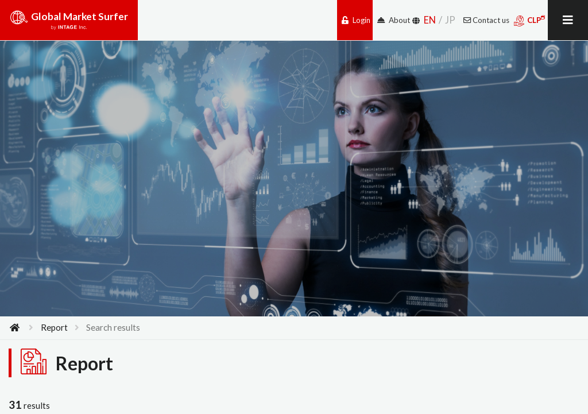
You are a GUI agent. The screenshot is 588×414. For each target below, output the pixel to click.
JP (450, 19)
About (393, 20)
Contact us (486, 20)
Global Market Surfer (69, 24)
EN (430, 19)
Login (356, 20)
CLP (530, 20)
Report (54, 327)
